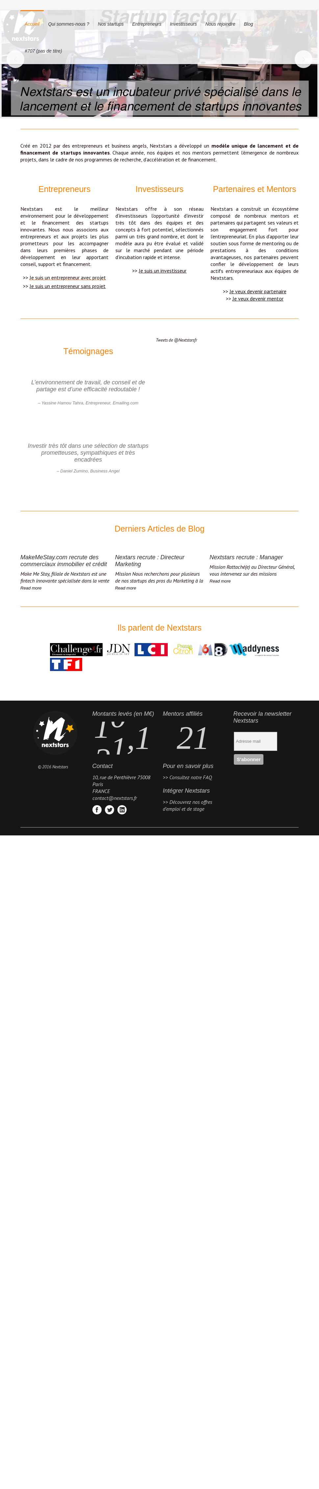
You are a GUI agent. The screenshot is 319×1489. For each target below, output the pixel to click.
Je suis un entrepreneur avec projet (68, 277)
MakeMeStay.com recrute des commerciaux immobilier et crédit (63, 560)
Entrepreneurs (146, 24)
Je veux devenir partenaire (258, 291)
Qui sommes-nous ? (68, 24)
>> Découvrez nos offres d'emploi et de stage (187, 805)
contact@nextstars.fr (114, 798)
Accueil (32, 24)
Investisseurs (183, 24)
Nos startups (111, 24)
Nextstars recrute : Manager (246, 557)
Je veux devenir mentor (258, 298)
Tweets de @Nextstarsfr (176, 340)
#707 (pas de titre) (43, 51)
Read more (30, 588)
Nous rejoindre (220, 24)
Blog (248, 24)
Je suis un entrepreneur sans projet (68, 286)
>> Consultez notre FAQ (187, 777)
